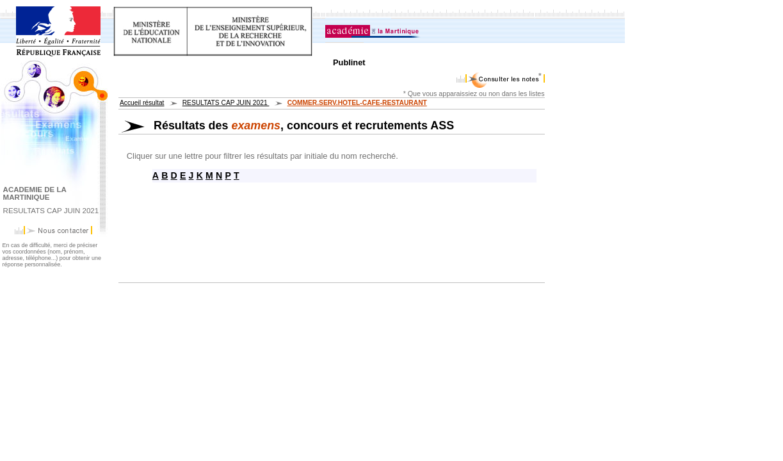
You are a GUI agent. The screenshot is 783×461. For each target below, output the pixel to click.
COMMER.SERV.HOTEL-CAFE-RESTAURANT (357, 102)
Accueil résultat (142, 102)
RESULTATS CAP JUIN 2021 (226, 102)
